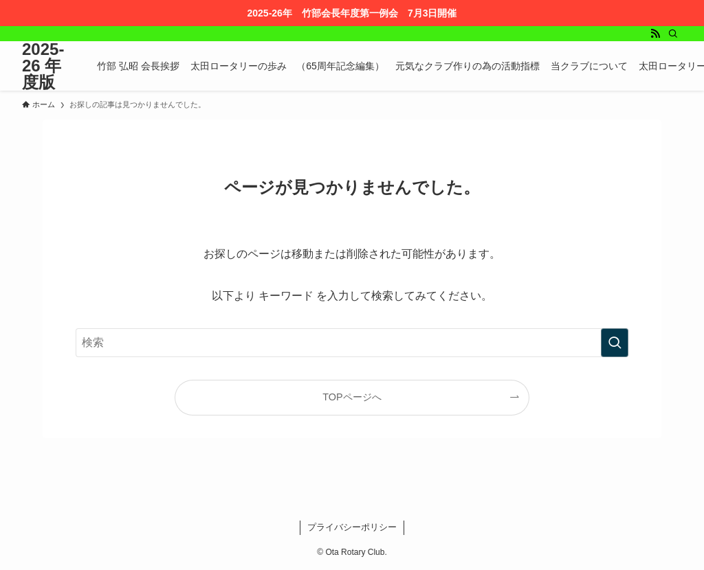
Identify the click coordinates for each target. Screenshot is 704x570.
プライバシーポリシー (352, 527)
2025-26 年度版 (43, 66)
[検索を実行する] (614, 342)
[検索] (673, 33)
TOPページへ (351, 396)
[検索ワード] (352, 342)
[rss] (655, 33)
